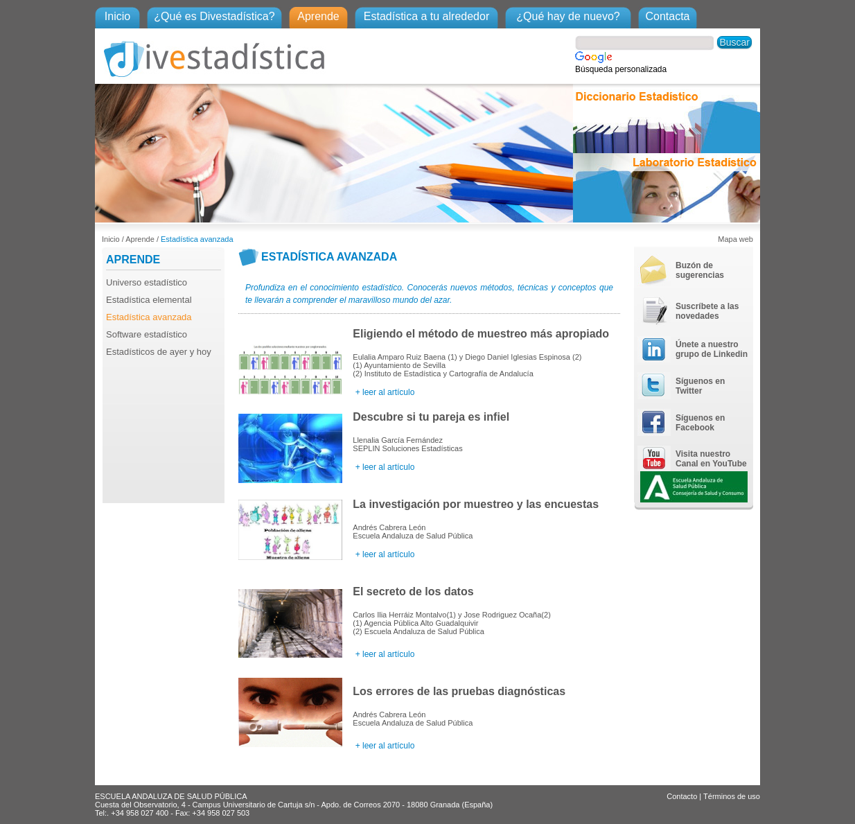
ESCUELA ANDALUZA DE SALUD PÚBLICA (171, 796)
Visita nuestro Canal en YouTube (711, 458)
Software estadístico (146, 334)
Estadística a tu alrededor (426, 16)
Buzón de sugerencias (700, 270)
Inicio (117, 16)
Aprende (318, 16)
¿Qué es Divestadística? (214, 16)
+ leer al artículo (383, 392)
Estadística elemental (149, 300)
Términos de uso (731, 796)
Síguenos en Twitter (700, 386)
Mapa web (735, 239)
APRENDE (133, 259)
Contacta (667, 16)
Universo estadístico (146, 282)
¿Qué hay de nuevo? (567, 16)
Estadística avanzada (197, 239)
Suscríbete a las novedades (707, 311)
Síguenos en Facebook (700, 422)
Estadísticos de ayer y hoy (158, 352)
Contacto (682, 796)
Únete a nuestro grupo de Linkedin (712, 349)
